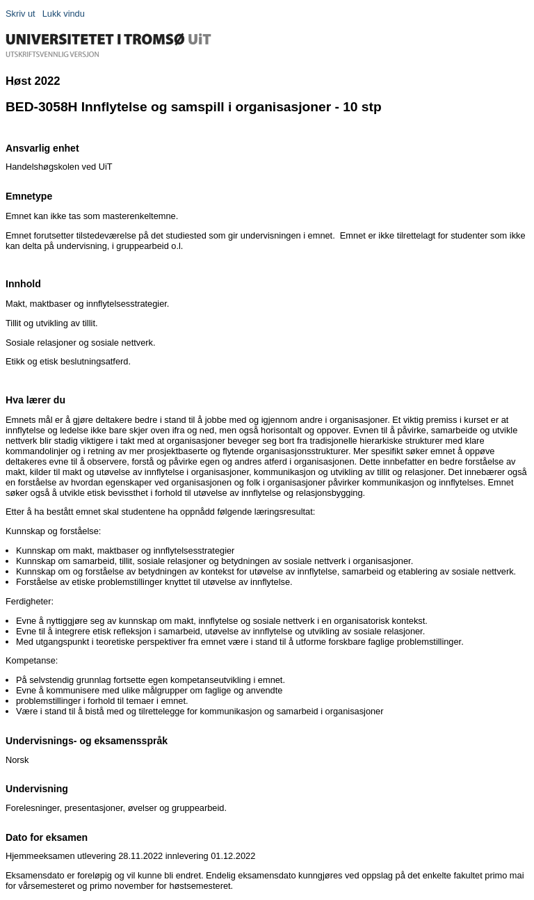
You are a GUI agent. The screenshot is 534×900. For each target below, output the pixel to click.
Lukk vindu (63, 13)
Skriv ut (20, 13)
